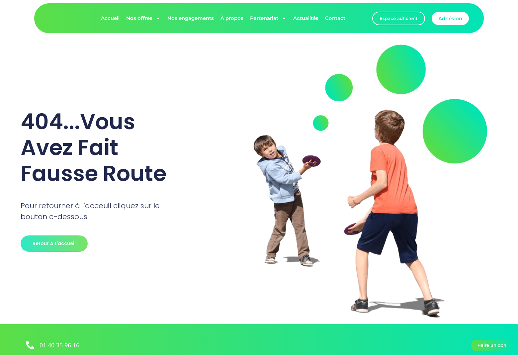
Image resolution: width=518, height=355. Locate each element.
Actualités (305, 18)
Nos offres (143, 18)
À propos (231, 18)
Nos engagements (190, 18)
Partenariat (268, 18)
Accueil (110, 18)
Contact (335, 18)
